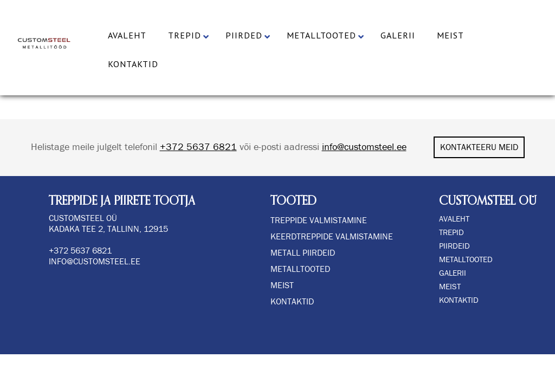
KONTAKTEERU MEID (479, 147)
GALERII (452, 273)
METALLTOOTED (466, 260)
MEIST (450, 287)
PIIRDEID (454, 246)
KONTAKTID (459, 300)
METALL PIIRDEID (302, 253)
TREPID (451, 233)
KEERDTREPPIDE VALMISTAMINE (331, 236)
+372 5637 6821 (198, 147)
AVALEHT (454, 219)
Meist (282, 285)
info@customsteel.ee (364, 147)
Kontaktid (292, 301)
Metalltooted (300, 269)
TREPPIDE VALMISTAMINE (318, 220)
